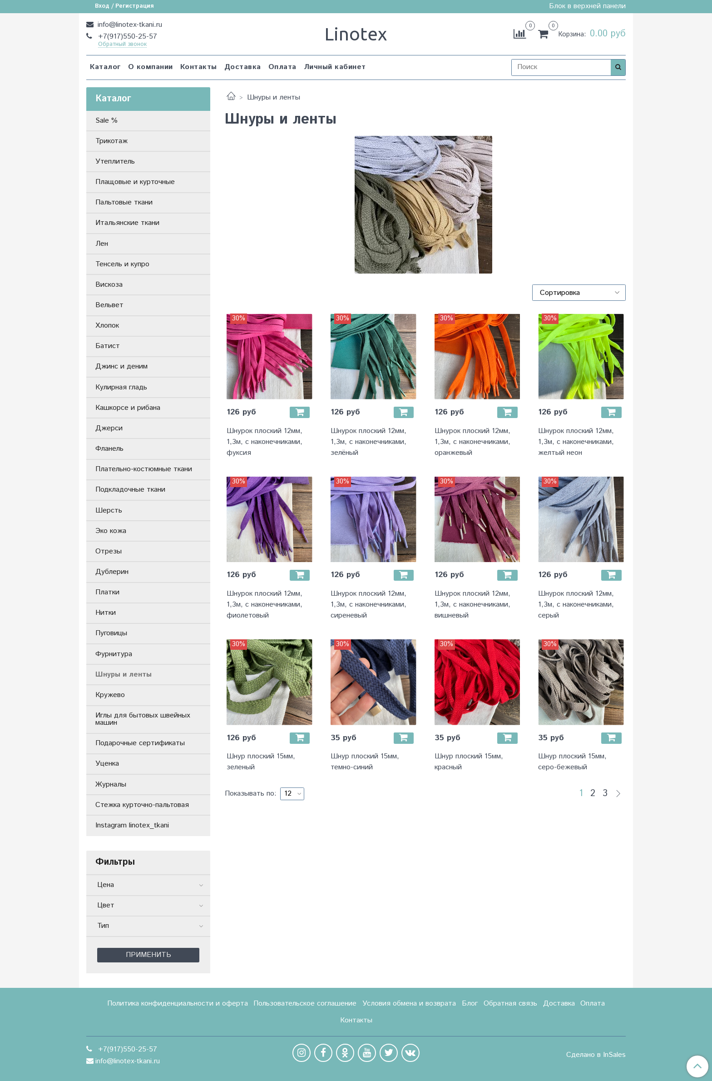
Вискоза (109, 284)
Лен (101, 244)
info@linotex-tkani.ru (128, 25)
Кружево (110, 695)
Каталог (105, 67)
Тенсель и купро (122, 264)
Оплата (282, 67)
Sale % (106, 120)
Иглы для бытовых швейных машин (142, 719)
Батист (107, 346)
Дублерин (112, 572)
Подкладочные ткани (130, 489)
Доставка (242, 67)
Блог (470, 1003)
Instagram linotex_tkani (132, 825)
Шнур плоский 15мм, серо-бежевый (572, 761)
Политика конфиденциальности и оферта (177, 1003)
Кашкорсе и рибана (127, 408)
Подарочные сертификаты (140, 743)
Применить (148, 955)
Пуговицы (111, 633)
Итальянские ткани (127, 223)
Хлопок (107, 325)
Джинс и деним (121, 366)
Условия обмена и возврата (409, 1003)
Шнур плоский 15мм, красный (469, 761)
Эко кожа (110, 531)
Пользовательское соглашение (304, 1003)
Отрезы (108, 551)
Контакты (198, 67)
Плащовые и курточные (135, 182)
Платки (107, 592)
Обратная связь (510, 1003)
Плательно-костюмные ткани (143, 469)
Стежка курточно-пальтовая (142, 805)
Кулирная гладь (121, 387)
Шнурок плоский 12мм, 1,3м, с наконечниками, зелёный (368, 442)
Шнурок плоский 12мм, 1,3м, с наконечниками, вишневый (472, 604)
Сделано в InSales (596, 1055)
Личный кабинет (335, 67)
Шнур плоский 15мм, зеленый (261, 761)
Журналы (110, 784)
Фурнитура (113, 654)
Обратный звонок (122, 45)
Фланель (109, 448)
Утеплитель (115, 161)
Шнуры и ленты (123, 674)
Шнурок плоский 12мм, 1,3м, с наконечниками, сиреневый (368, 604)
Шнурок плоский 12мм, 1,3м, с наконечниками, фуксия (264, 442)
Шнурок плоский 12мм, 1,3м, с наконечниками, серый (576, 604)
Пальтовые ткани (124, 202)
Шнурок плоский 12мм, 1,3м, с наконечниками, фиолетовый (264, 604)
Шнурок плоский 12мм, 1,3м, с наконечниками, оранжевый (472, 442)
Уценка (107, 763)
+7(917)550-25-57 (126, 36)
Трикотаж (111, 141)
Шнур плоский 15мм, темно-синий (365, 761)
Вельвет (109, 305)
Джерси (109, 428)
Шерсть (108, 510)
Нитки (105, 613)
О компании (150, 67)
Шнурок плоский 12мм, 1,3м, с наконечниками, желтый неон (576, 442)
